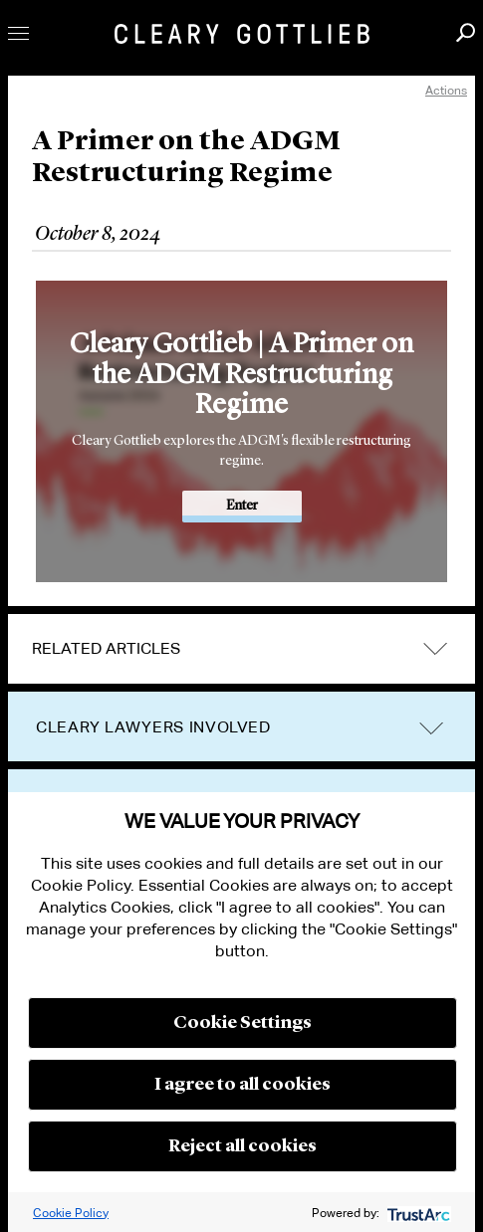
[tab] (241, 649)
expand (435, 649)
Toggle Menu (18, 33)
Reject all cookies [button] (242, 1146)
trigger (431, 727)
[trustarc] (416, 1212)
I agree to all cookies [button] (242, 1085)
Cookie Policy (71, 1212)
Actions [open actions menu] (446, 90)
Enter (242, 506)
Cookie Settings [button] (242, 1023)
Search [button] (465, 32)
